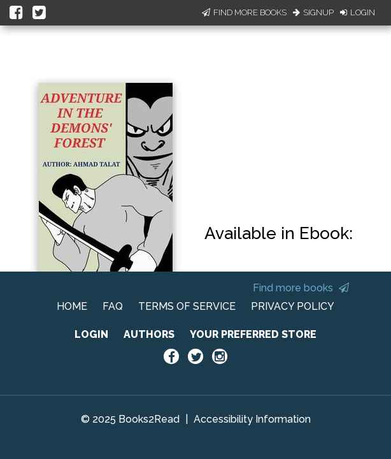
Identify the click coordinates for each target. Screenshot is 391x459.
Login (357, 12)
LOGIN (91, 334)
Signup (313, 12)
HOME (72, 306)
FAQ (113, 306)
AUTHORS (149, 334)
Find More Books (244, 12)
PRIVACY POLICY (292, 306)
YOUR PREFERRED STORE (253, 334)
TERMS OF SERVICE (187, 306)
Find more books (301, 288)
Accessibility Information (252, 419)
